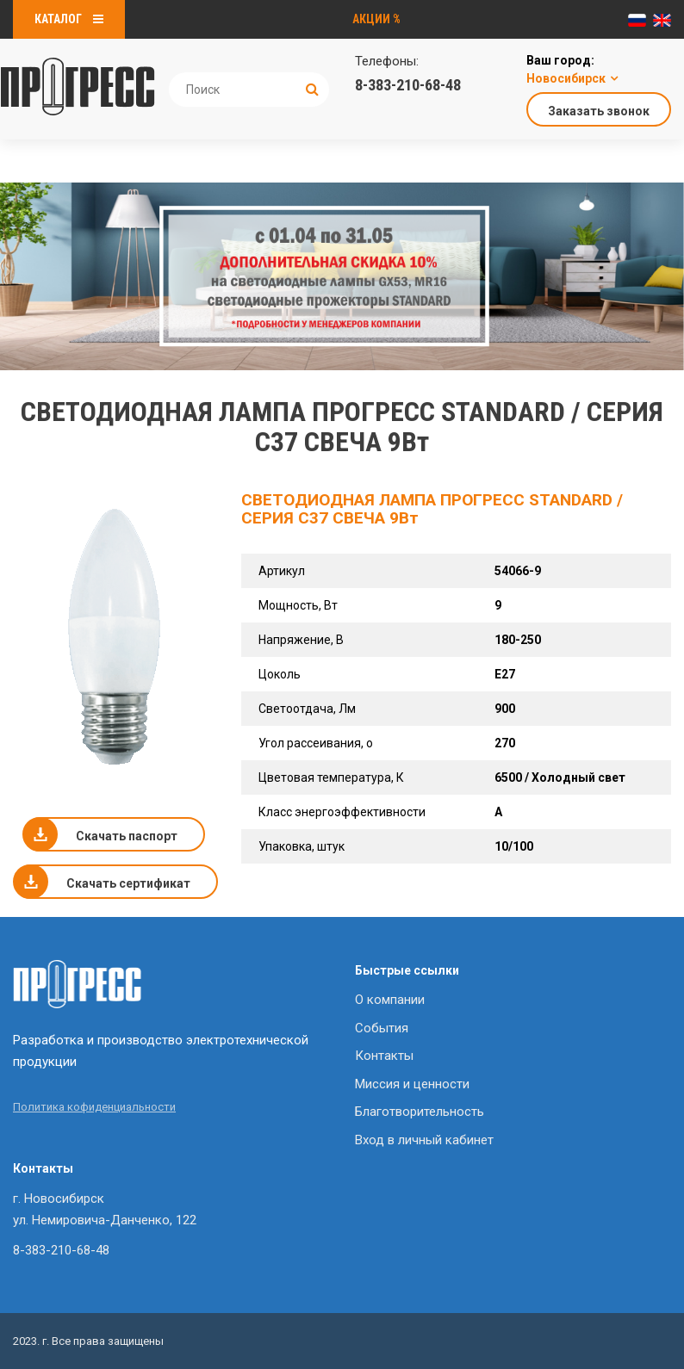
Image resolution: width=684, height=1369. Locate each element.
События (381, 1028)
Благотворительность (419, 1111)
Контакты (384, 1055)
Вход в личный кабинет (424, 1140)
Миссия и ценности (412, 1084)
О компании (390, 999)
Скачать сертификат (128, 883)
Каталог (68, 19)
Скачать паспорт (126, 836)
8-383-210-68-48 (408, 85)
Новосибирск (566, 78)
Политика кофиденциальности (94, 1106)
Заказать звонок (599, 111)
